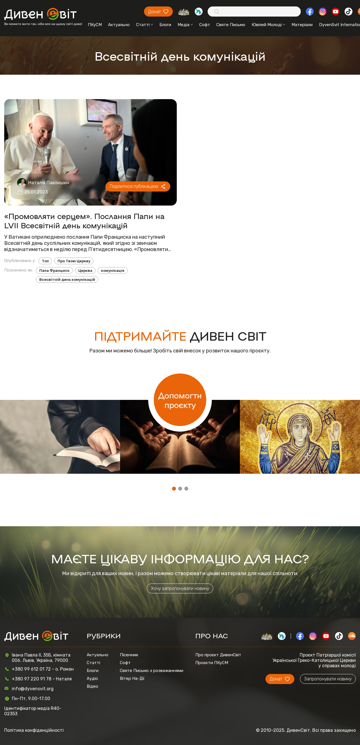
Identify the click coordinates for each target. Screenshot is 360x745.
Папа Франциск (54, 270)
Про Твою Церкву (74, 261)
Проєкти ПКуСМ (211, 662)
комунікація (112, 270)
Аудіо (92, 678)
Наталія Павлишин (48, 182)
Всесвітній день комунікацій (67, 279)
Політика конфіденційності (34, 730)
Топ (45, 261)
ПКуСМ (95, 24)
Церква (85, 270)
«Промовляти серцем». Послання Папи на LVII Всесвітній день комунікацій (84, 220)
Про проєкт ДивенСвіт (218, 654)
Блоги (165, 24)
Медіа (185, 24)
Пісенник (129, 654)
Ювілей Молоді (268, 24)
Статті (144, 24)
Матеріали (302, 24)
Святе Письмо (230, 24)
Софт (204, 24)
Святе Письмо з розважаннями (151, 670)
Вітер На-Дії (132, 678)
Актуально (119, 24)
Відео (92, 686)
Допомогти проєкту (180, 399)
